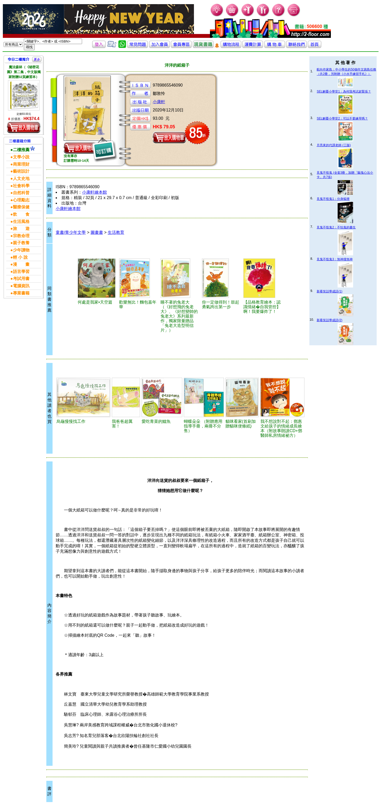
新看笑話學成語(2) (329, 320)
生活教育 (116, 232)
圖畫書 (97, 232)
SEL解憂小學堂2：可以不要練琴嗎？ (342, 118)
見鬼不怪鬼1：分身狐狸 (333, 199)
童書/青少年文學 (71, 232)
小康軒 (159, 102)
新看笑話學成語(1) (329, 291)
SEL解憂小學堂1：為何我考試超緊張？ (344, 91)
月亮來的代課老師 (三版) (334, 145)
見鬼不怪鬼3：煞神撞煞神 (335, 259)
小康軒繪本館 (94, 192)
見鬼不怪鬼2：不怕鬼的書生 (336, 227)
